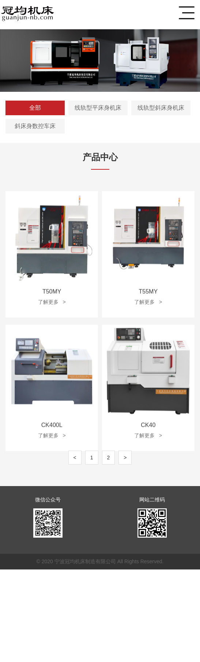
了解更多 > (52, 332)
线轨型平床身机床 (98, 108)
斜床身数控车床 (35, 126)
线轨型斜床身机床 (160, 108)
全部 (35, 108)
